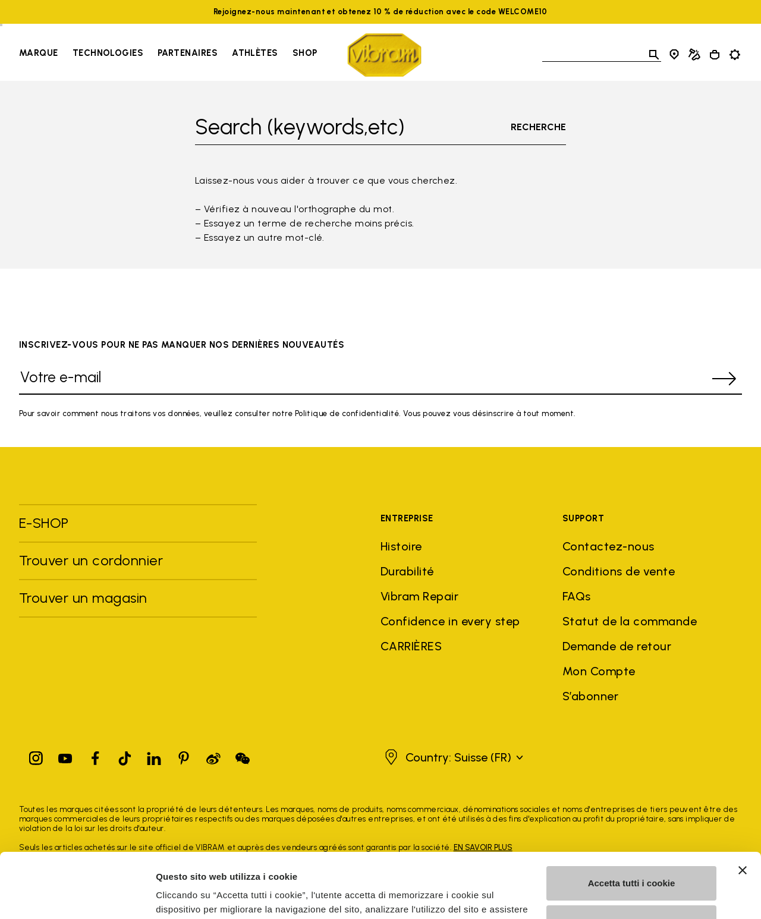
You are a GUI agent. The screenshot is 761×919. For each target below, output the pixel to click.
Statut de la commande (629, 621)
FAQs (576, 596)
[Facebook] (95, 755)
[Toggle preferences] (735, 55)
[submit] (724, 379)
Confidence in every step (450, 621)
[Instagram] (36, 755)
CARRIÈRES (411, 646)
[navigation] (168, 55)
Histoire (401, 546)
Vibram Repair (419, 596)
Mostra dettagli (188, 895)
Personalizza (632, 861)
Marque (38, 53)
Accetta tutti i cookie (631, 822)
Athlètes (255, 53)
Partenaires (188, 53)
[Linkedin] (154, 755)
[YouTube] (65, 755)
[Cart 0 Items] (714, 55)
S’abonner (590, 696)
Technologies (108, 53)
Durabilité (407, 571)
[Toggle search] (654, 55)
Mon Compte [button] (599, 671)
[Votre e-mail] (362, 379)
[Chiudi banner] (742, 809)
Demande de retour (616, 646)
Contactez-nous (608, 546)
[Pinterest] (184, 755)
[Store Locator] (674, 55)
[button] (452, 757)
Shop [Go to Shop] (305, 53)
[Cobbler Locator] (694, 55)
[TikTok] (125, 755)
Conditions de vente (618, 571)
